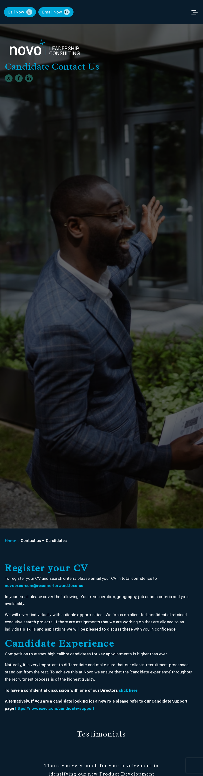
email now (52, 12)
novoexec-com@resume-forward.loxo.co (44, 585)
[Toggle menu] (196, 12)
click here (128, 690)
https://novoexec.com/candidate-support (55, 708)
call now (16, 12)
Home (10, 540)
